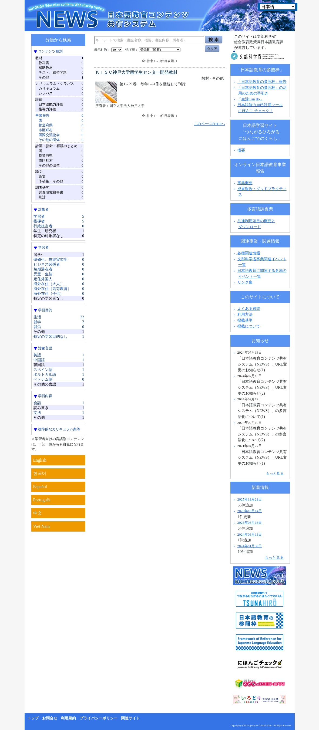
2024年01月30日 (249, 546)
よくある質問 (248, 308)
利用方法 (245, 314)
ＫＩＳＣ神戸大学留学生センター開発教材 (136, 72)
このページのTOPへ (209, 124)
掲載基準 (245, 320)
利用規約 (68, 718)
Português (42, 500)
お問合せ (49, 718)
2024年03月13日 (249, 534)
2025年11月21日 (249, 499)
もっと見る (275, 473)
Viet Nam (41, 526)
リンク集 (245, 282)
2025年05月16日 (249, 523)
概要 (241, 150)
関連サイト (130, 718)
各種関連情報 (246, 253)
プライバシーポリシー (98, 718)
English (39, 460)
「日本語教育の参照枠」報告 (262, 81)
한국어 (39, 473)
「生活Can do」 (250, 99)
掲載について (248, 326)
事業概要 (245, 183)
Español (40, 486)
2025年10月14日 (249, 511)
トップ (33, 718)
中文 (37, 513)
